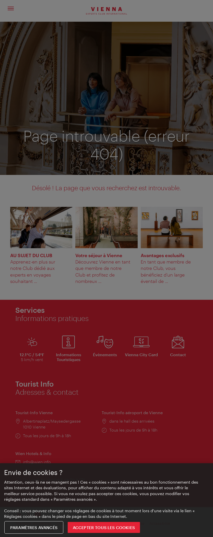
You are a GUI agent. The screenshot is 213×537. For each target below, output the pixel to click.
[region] (106, 500)
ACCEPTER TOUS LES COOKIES (104, 527)
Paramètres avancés (33, 527)
